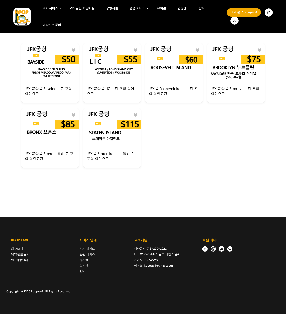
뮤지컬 (161, 8)
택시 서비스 (52, 8)
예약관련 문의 (51, 25)
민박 (201, 8)
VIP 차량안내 (19, 260)
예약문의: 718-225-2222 (150, 248)
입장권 (182, 8)
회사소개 (17, 248)
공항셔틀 (112, 8)
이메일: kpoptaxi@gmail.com (153, 266)
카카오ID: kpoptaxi (244, 12)
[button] (269, 12)
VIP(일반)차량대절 (82, 8)
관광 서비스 (139, 8)
